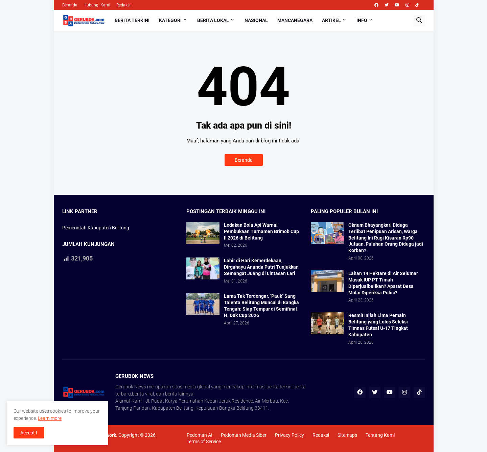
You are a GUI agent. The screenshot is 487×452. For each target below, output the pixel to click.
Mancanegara (294, 20)
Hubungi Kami (97, 5)
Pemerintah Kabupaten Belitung (95, 227)
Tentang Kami (380, 435)
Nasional (256, 20)
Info (361, 20)
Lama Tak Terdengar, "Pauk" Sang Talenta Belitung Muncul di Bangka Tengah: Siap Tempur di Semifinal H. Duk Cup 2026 (261, 305)
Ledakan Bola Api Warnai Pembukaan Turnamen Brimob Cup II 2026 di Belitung (261, 231)
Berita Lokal (213, 20)
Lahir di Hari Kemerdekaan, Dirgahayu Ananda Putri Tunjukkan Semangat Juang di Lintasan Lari (261, 267)
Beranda (69, 5)
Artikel (331, 20)
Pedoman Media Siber (243, 435)
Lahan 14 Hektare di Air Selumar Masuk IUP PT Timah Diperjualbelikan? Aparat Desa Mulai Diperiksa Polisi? (383, 283)
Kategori (170, 20)
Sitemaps (347, 435)
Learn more (50, 418)
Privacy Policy (289, 435)
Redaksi (123, 5)
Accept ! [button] (28, 432)
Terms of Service (204, 441)
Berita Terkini (132, 20)
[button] (419, 20)
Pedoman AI (199, 435)
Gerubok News (130, 386)
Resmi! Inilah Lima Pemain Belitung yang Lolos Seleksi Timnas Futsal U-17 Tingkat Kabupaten (378, 325)
